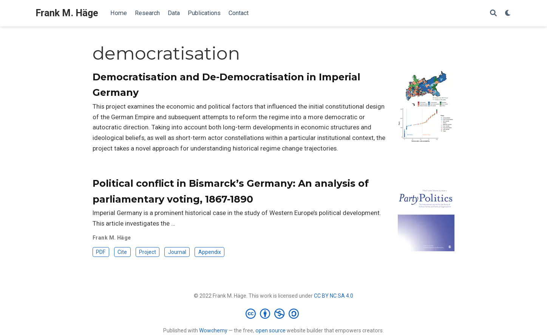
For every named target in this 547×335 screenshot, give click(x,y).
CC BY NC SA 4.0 (333, 296)
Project (147, 252)
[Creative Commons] (274, 313)
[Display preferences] (508, 13)
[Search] (493, 13)
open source (270, 330)
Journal (177, 252)
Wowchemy (213, 330)
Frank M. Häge (67, 13)
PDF (100, 252)
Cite (122, 252)
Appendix (209, 252)
